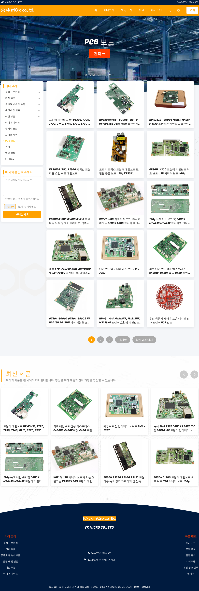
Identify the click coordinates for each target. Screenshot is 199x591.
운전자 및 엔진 (12, 110)
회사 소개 (156, 10)
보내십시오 (22, 214)
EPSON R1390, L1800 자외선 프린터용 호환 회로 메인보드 (69, 171)
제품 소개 (126, 10)
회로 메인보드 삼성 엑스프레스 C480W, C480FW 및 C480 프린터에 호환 (169, 271)
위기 (7, 146)
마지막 (122, 339)
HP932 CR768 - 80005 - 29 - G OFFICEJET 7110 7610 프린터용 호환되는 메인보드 (118, 122)
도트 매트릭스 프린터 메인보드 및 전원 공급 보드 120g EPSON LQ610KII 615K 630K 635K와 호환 (120, 171)
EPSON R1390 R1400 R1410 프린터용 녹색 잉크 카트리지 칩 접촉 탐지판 (69, 221)
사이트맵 (190, 561)
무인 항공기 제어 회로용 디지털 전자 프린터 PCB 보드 (169, 321)
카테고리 (109, 10)
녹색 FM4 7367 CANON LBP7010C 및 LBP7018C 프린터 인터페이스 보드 (70, 271)
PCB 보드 (10, 140)
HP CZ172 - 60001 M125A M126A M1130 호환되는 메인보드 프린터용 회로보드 (170, 122)
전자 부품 (10, 98)
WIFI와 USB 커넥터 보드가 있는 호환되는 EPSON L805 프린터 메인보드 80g (120, 221)
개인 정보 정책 (190, 567)
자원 (141, 10)
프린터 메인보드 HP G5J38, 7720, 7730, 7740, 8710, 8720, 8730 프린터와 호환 (70, 122)
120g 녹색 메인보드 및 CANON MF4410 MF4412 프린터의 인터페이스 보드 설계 (169, 221)
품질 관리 (191, 555)
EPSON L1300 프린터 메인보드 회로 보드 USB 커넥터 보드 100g (169, 171)
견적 (192, 10)
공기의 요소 (11, 128)
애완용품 (9, 159)
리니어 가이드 (12, 122)
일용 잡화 (10, 153)
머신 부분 (10, 116)
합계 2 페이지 (144, 339)
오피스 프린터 (12, 92)
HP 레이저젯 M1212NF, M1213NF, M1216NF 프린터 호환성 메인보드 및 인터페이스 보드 (119, 321)
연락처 (190, 573)
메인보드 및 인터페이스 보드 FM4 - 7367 (120, 271)
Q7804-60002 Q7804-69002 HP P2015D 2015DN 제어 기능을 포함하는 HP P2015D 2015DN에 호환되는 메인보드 (70, 321)
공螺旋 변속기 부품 (15, 104)
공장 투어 (191, 549)
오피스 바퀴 (11, 134)
